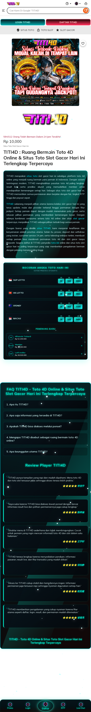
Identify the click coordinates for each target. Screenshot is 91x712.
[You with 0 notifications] (77, 3)
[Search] (85, 10)
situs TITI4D (44, 228)
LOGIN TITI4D (22, 22)
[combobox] (44, 10)
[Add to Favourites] (83, 43)
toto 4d (55, 242)
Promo (10, 706)
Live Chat (81, 706)
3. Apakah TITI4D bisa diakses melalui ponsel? (34, 426)
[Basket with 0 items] (85, 3)
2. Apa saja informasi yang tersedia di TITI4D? (34, 415)
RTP (63, 706)
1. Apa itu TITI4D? (17, 404)
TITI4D (10, 204)
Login (27, 706)
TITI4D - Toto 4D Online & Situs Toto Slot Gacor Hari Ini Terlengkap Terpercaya (45, 641)
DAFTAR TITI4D (68, 22)
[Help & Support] (68, 3)
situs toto (32, 176)
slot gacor (79, 218)
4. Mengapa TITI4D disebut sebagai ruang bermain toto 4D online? (42, 439)
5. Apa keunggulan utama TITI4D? (26, 451)
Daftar (45, 706)
